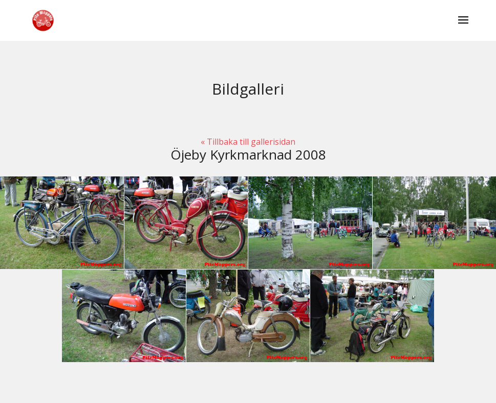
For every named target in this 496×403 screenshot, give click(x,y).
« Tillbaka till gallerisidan (248, 141)
